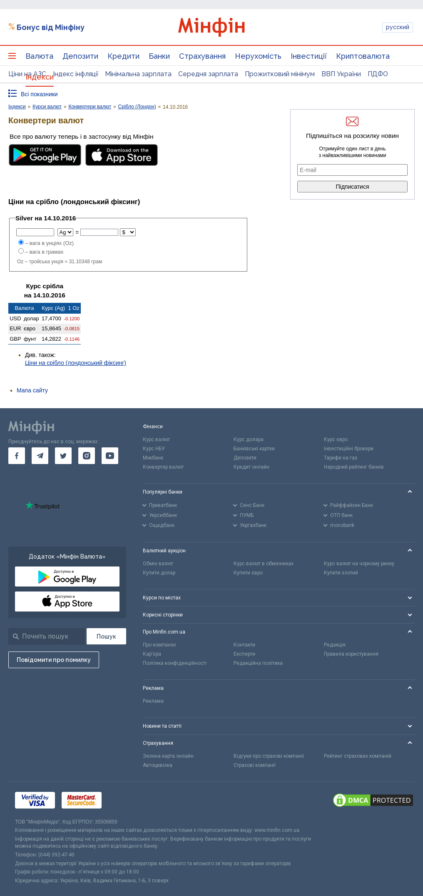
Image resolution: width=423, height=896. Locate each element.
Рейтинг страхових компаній (357, 756)
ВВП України (341, 74)
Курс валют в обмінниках (264, 564)
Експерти (244, 654)
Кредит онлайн (251, 467)
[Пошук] (106, 636)
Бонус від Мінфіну (51, 27)
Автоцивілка (157, 765)
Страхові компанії (255, 765)
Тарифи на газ (340, 458)
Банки (159, 56)
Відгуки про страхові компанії (269, 756)
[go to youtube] (110, 455)
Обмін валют (158, 564)
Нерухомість (258, 56)
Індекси (39, 76)
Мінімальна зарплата (138, 74)
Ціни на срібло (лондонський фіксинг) (75, 362)
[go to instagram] (86, 455)
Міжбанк (153, 458)
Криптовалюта (363, 56)
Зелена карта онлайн (168, 756)
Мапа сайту (32, 390)
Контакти (244, 645)
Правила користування (351, 654)
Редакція (335, 645)
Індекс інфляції (75, 74)
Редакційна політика (258, 663)
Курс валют (156, 439)
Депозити (80, 56)
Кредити (123, 56)
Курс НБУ (154, 449)
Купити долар (159, 573)
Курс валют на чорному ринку (359, 564)
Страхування (202, 56)
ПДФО (378, 74)
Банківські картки (254, 449)
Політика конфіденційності (175, 663)
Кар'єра (152, 654)
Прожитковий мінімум (280, 74)
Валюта (39, 56)
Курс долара (249, 439)
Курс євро (336, 439)
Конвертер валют (163, 467)
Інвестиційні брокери (348, 449)
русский (397, 27)
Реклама (153, 701)
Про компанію (159, 645)
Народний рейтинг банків (354, 467)
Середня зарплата (208, 74)
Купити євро (248, 573)
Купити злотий (341, 573)
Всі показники (39, 94)
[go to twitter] (63, 455)
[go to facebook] (16, 455)
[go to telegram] (40, 455)
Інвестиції (309, 56)
